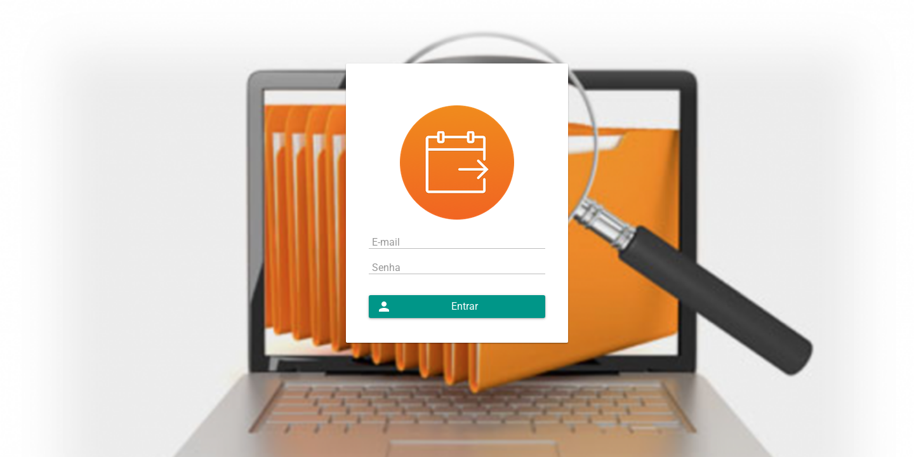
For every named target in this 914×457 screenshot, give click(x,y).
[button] (457, 306)
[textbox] (457, 241)
